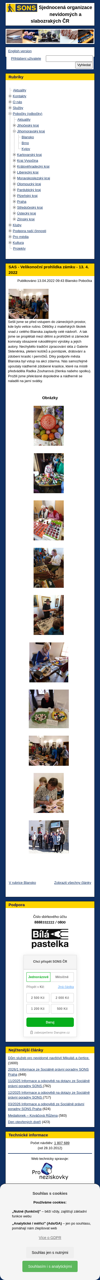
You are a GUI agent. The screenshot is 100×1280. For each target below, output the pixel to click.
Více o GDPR (50, 1238)
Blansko (28, 137)
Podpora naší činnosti (29, 231)
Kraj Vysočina (27, 161)
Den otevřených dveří (24, 1122)
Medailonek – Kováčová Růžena (33, 1115)
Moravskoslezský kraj (33, 178)
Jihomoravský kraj (31, 131)
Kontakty (19, 96)
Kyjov (26, 149)
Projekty (19, 248)
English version (20, 51)
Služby (18, 108)
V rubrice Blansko (22, 883)
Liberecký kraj (27, 172)
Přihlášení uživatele (26, 58)
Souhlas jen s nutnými (50, 1252)
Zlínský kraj (26, 219)
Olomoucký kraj (29, 184)
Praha (21, 202)
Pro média (21, 237)
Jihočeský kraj (28, 125)
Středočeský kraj (30, 207)
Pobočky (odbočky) (27, 114)
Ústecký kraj (26, 213)
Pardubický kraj (29, 190)
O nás (17, 102)
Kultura (18, 243)
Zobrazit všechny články (72, 883)
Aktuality (19, 90)
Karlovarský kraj (29, 155)
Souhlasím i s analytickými (50, 1266)
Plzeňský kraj (27, 196)
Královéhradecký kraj (33, 166)
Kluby (17, 225)
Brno (25, 143)
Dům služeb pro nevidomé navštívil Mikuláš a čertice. (49, 1058)
